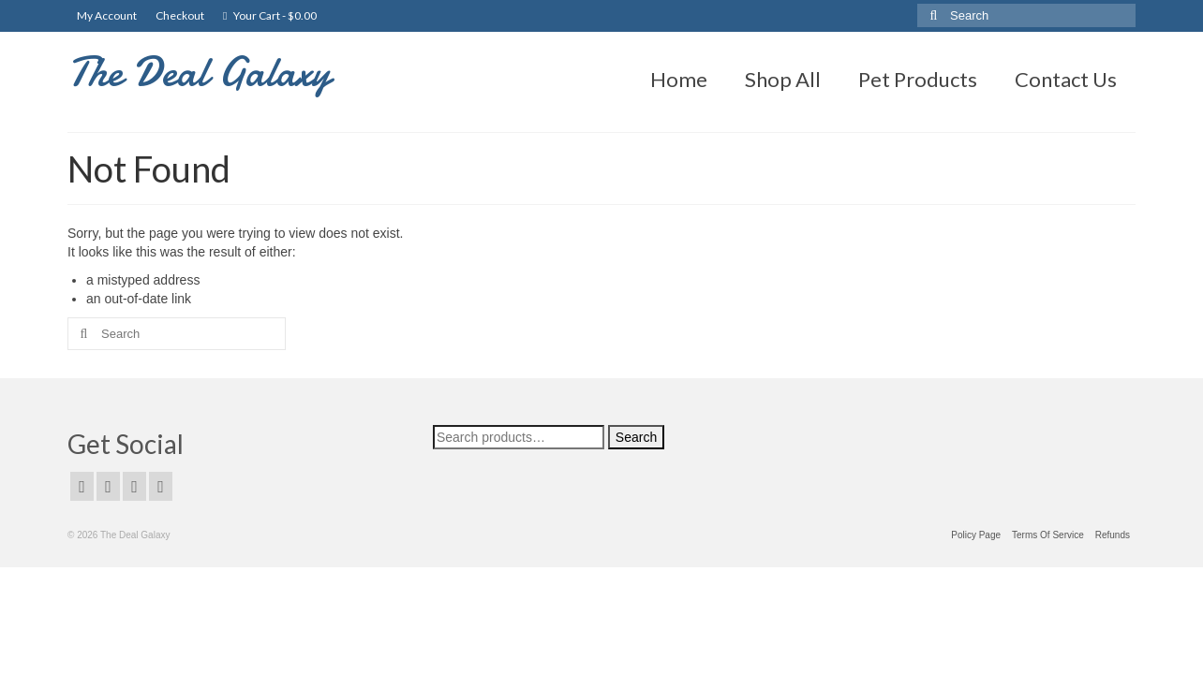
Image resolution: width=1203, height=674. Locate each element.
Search (636, 437)
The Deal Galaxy (199, 71)
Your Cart (270, 15)
